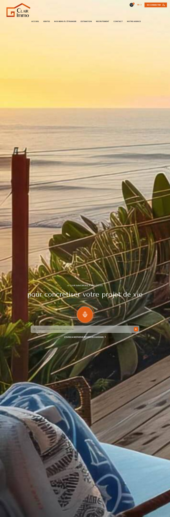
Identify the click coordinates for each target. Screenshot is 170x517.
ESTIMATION (86, 21)
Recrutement (102, 21)
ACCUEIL (35, 21)
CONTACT (118, 21)
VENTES (46, 21)
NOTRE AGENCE (134, 21)
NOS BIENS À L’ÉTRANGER (65, 21)
